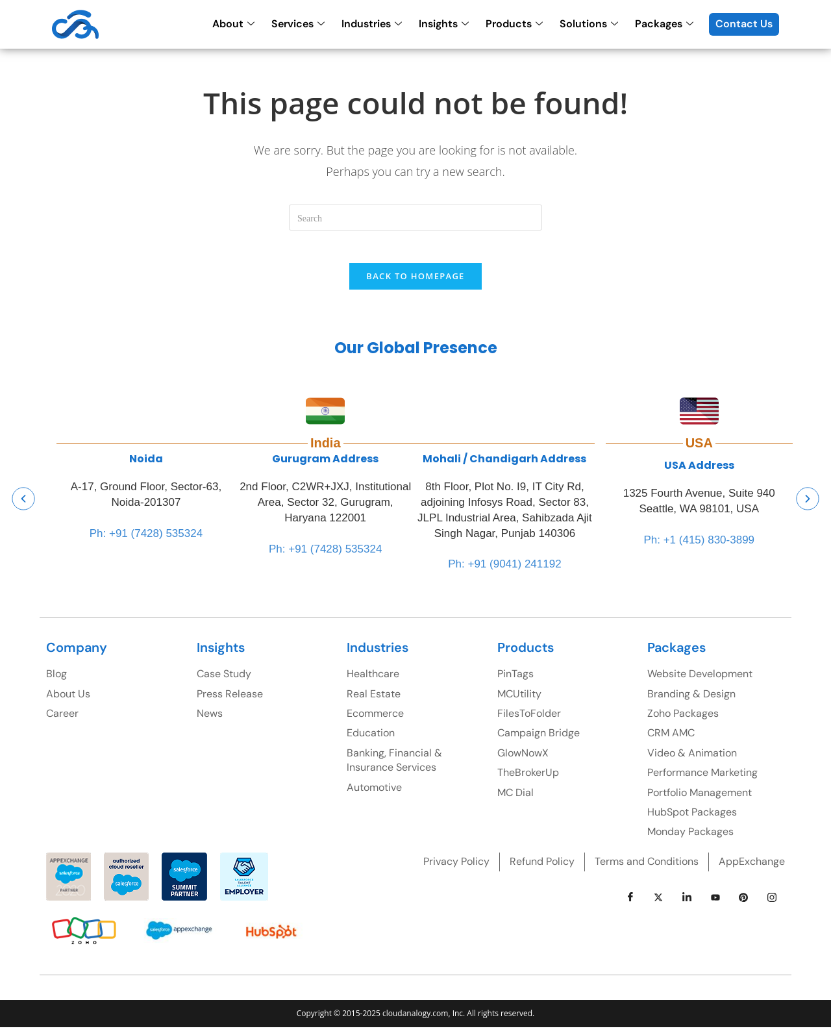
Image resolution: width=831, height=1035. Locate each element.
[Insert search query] (415, 218)
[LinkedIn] (687, 904)
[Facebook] (630, 904)
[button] (23, 506)
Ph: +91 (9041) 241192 (504, 572)
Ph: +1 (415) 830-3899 (698, 547)
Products (514, 24)
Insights (444, 24)
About (233, 24)
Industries (371, 24)
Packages (664, 24)
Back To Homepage (415, 283)
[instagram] (772, 904)
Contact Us (744, 24)
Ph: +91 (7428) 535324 (146, 540)
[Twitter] (658, 904)
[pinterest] (743, 904)
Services (298, 24)
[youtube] (715, 904)
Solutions (589, 24)
